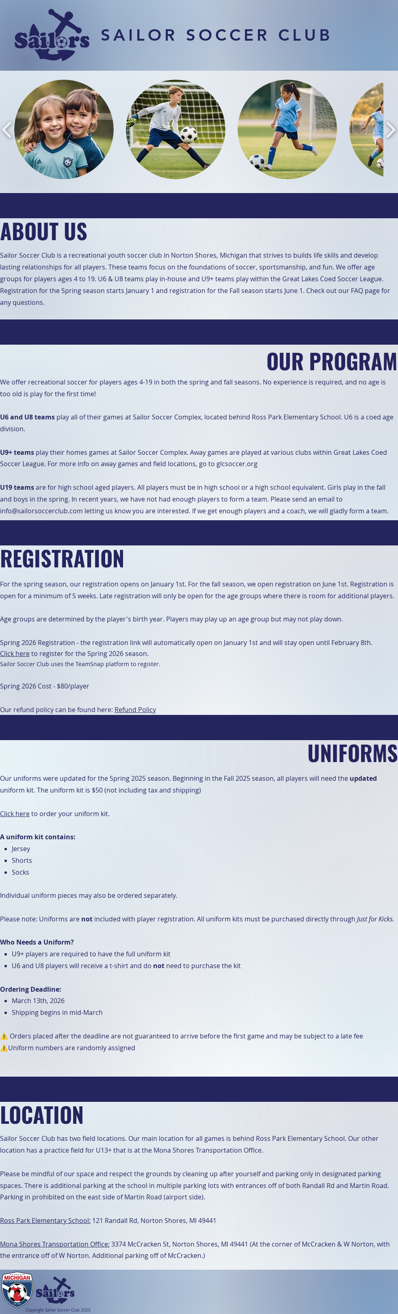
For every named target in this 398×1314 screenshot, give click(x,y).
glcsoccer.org (236, 463)
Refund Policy (135, 709)
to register (47, 653)
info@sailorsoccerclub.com (41, 510)
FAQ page (366, 290)
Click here (15, 653)
